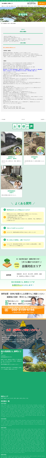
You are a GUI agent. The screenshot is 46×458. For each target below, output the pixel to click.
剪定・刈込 (8, 6)
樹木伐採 (12, 6)
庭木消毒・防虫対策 (24, 6)
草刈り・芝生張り (17, 6)
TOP (2, 449)
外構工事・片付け (30, 6)
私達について (4, 6)
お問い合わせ (13, 450)
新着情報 (38, 6)
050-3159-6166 (31, 3)
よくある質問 (43, 6)
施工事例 (35, 6)
